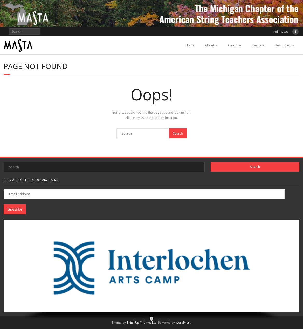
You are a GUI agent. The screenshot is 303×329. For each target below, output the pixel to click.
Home (190, 45)
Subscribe (15, 209)
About (209, 45)
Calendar (235, 45)
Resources (283, 45)
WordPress (183, 322)
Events (256, 45)
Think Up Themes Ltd (141, 322)
